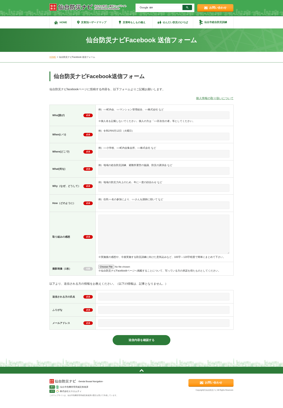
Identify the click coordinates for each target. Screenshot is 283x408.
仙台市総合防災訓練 (215, 22)
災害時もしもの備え (134, 22)
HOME (63, 22)
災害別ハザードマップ (93, 22)
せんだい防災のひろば (175, 22)
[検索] (160, 7)
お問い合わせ (218, 7)
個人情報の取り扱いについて (215, 98)
